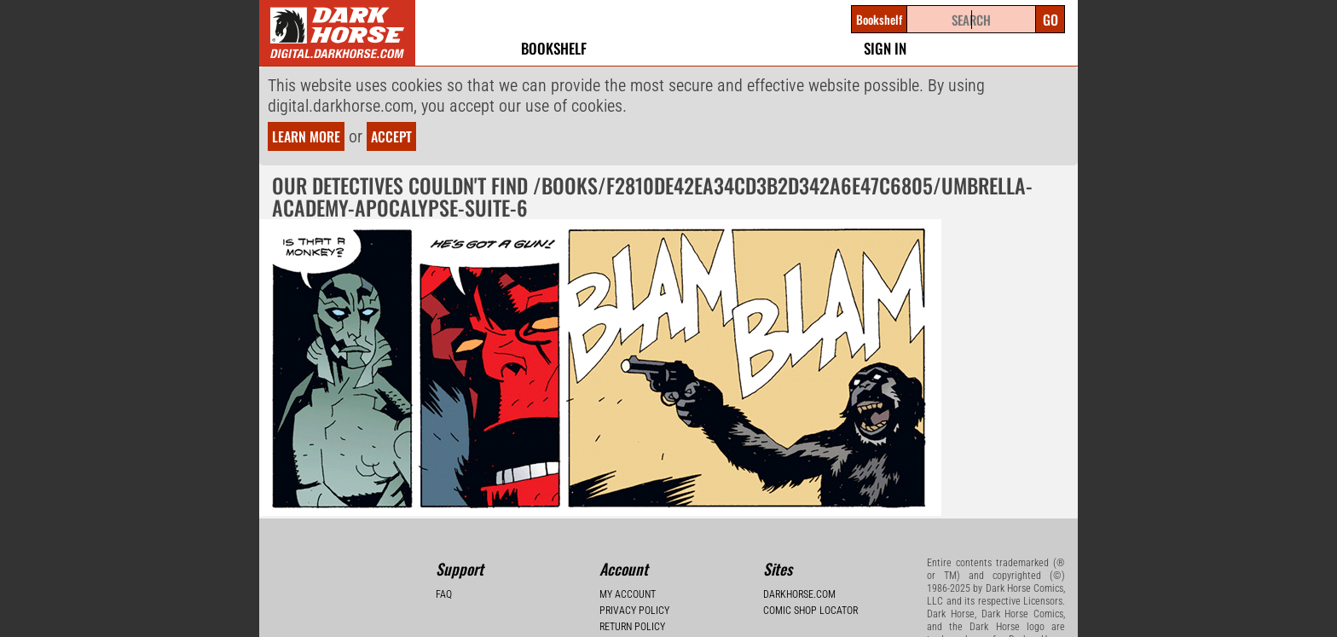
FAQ (444, 594)
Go (1050, 19)
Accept (391, 136)
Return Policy (632, 627)
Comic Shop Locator (810, 611)
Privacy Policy (634, 611)
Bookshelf (554, 48)
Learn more (306, 136)
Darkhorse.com (799, 594)
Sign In (885, 48)
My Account (627, 594)
